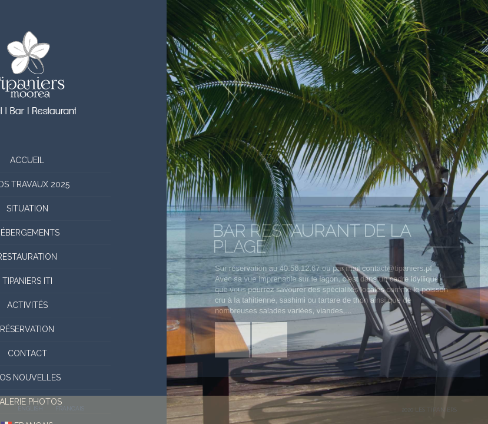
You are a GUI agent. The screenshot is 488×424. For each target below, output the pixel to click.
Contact (83, 353)
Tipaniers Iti (83, 281)
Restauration (84, 256)
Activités (83, 305)
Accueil (84, 160)
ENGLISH (30, 408)
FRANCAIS (69, 408)
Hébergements (83, 232)
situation (83, 208)
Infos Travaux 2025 (83, 184)
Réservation (84, 329)
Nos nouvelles (83, 377)
